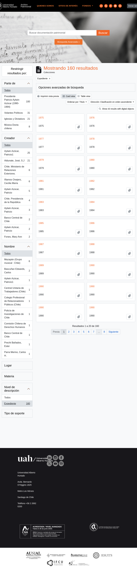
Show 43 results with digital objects (116, 109)
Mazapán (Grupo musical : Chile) (17, 261)
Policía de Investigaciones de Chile (17, 314)
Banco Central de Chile (17, 219)
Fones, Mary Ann (17, 237)
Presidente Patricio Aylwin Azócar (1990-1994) (17, 101)
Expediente (17, 404)
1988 (92, 244)
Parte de (9, 83)
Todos (7, 90)
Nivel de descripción (11, 388)
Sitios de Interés (68, 6)
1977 (41, 139)
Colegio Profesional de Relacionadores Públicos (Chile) (17, 301)
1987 (41, 244)
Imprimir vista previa (48, 96)
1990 (92, 265)
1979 (41, 160)
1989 (41, 265)
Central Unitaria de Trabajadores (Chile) (17, 290)
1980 (92, 160)
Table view (84, 96)
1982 (92, 181)
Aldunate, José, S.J (17, 161)
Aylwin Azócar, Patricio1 (17, 153)
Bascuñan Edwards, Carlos (17, 271)
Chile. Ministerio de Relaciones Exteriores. (17, 170)
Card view (69, 96)
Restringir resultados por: (17, 71)
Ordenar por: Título (76, 102)
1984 (92, 202)
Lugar (8, 365)
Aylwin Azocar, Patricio (17, 191)
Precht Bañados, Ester (17, 344)
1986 (92, 223)
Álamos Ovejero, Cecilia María (17, 181)
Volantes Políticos (17, 113)
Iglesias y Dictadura (17, 119)
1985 (41, 223)
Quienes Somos (45, 6)
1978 (92, 139)
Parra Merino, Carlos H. (17, 354)
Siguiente (113, 332)
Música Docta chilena (17, 127)
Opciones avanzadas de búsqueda (61, 87)
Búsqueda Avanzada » (68, 42)
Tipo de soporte (14, 413)
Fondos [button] (86, 6)
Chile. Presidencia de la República (17, 200)
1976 (92, 117)
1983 (41, 202)
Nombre (9, 246)
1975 (41, 117)
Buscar (103, 32)
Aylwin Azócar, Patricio (17, 229)
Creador (9, 138)
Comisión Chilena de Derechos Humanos (17, 325)
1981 (41, 181)
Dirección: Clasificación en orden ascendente (111, 102)
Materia (9, 376)
